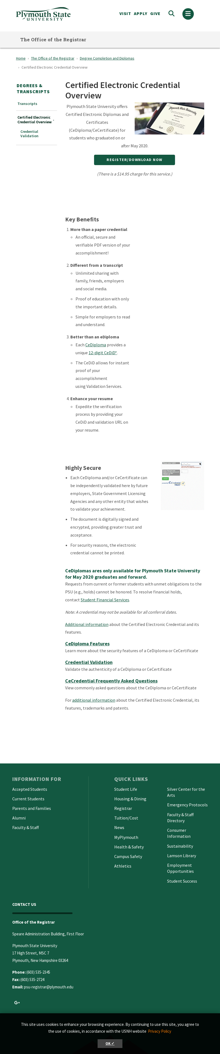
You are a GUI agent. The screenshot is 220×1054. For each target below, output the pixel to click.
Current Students (28, 798)
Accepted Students (29, 789)
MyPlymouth (126, 837)
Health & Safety (129, 847)
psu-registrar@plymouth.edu (48, 986)
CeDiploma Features (87, 643)
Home (21, 58)
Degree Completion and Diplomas (107, 58)
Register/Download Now (134, 159)
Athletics (122, 866)
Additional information (87, 624)
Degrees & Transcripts (33, 89)
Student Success (182, 881)
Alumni (19, 818)
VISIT (125, 13)
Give (155, 13)
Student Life (125, 789)
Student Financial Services (105, 599)
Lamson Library (181, 855)
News (119, 827)
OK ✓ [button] (110, 1043)
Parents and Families (31, 808)
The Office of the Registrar (53, 39)
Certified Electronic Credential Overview (34, 119)
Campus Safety (128, 856)
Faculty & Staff (25, 827)
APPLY (140, 13)
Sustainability (180, 846)
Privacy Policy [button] (159, 1031)
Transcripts (27, 103)
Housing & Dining (130, 798)
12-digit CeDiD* (103, 352)
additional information (93, 700)
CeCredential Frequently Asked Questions (111, 681)
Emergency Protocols (187, 804)
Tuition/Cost (126, 818)
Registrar (123, 808)
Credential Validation (29, 134)
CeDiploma (95, 344)
